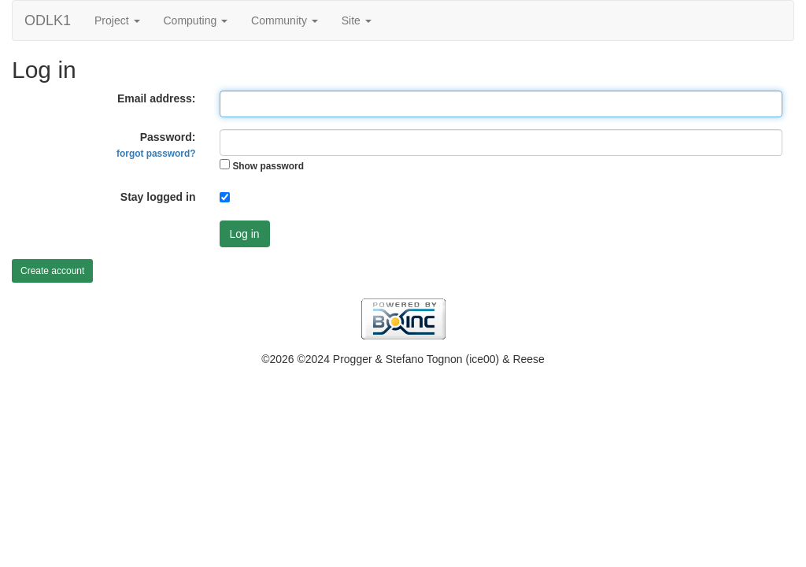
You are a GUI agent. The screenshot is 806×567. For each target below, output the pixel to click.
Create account (52, 270)
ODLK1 (47, 20)
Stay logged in (158, 197)
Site (357, 20)
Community (284, 20)
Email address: (156, 98)
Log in (245, 234)
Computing (196, 20)
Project (116, 20)
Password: (155, 145)
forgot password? (155, 153)
